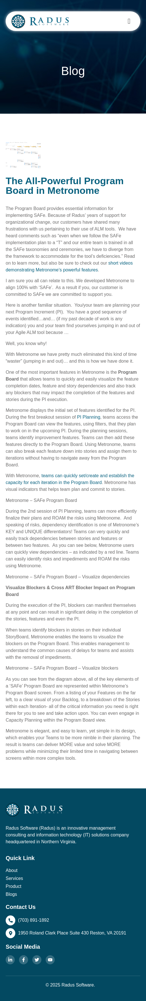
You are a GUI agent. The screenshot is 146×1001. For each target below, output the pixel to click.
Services (14, 878)
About (12, 870)
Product (13, 886)
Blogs (11, 894)
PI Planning (88, 417)
